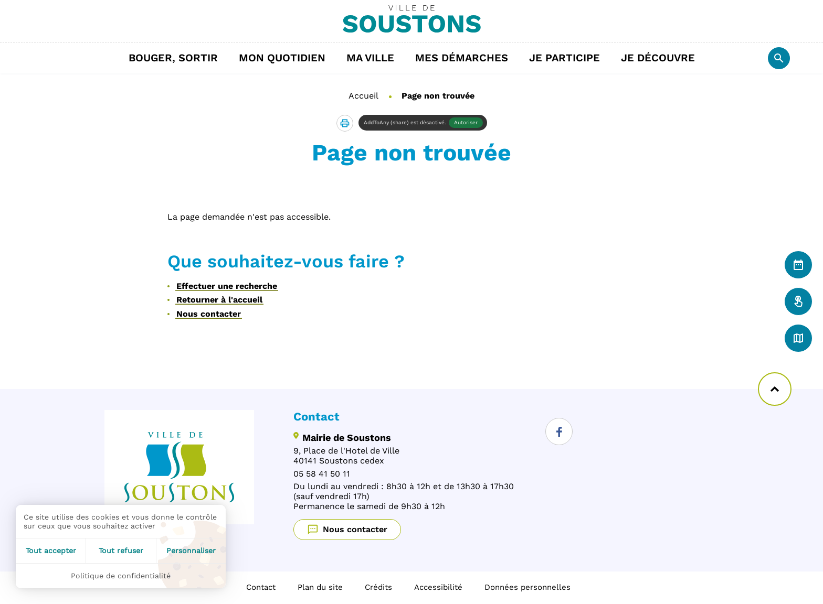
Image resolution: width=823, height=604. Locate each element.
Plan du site (320, 587)
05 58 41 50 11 (321, 474)
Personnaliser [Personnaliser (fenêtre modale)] (191, 550)
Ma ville (375, 57)
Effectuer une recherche (226, 286)
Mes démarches (467, 57)
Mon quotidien (287, 57)
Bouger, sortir (178, 57)
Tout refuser (121, 550)
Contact (261, 587)
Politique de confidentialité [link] (121, 575)
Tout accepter (51, 550)
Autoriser (466, 122)
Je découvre (663, 57)
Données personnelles (527, 587)
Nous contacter (208, 314)
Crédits (378, 587)
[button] (344, 123)
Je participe (569, 57)
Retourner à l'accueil (219, 300)
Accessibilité (438, 587)
